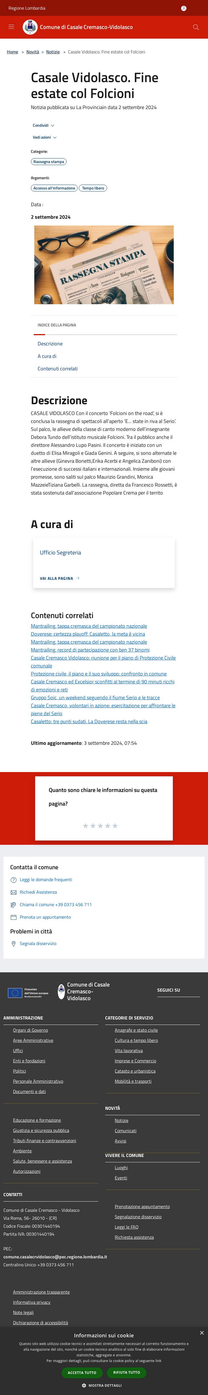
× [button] (201, 1333)
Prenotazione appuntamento (142, 1206)
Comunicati (126, 1130)
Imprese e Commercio (135, 1060)
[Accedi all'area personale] (184, 8)
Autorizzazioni (27, 1171)
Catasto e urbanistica (135, 1070)
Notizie (53, 51)
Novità (32, 51)
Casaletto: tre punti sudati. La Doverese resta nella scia (89, 721)
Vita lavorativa (129, 1050)
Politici (19, 1070)
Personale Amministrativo (38, 1081)
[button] (104, 1385)
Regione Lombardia (27, 8)
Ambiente (22, 1150)
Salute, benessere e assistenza (42, 1161)
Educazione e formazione (37, 1120)
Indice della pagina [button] (57, 325)
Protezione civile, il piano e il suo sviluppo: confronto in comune (99, 673)
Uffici (18, 1050)
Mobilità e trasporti (133, 1081)
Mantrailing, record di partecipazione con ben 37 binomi (90, 650)
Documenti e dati (29, 1091)
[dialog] (104, 1361)
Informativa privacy (31, 1302)
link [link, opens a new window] (159, 1360)
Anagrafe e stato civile (136, 1030)
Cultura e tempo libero (136, 1040)
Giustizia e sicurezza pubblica (41, 1130)
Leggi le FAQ (127, 1226)
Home (12, 51)
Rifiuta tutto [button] (126, 1372)
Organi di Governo (30, 1030)
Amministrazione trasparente (41, 1291)
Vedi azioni (45, 137)
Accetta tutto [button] (82, 1372)
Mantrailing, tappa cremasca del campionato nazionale (89, 626)
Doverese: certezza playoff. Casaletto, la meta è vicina (88, 634)
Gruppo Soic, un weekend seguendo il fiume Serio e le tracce (95, 697)
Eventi (121, 1177)
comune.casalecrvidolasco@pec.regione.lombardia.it (55, 1256)
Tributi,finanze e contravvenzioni (44, 1140)
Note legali (23, 1312)
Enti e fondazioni (29, 1060)
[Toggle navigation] (11, 26)
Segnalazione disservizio (138, 1216)
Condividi (44, 125)
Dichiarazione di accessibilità (40, 1322)
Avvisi (120, 1140)
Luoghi (121, 1167)
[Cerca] (196, 27)
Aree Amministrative (33, 1040)
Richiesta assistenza (134, 1237)
